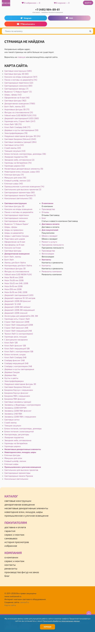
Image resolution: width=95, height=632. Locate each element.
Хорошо (47, 627)
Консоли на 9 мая (12, 247)
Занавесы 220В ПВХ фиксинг (17, 410)
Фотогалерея (48, 253)
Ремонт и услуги (49, 242)
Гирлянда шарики (12, 446)
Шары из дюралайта (14, 233)
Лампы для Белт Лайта (15, 262)
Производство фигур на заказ (21, 572)
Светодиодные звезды (14, 221)
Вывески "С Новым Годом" (16, 224)
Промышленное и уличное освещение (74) (24, 186)
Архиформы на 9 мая (14, 245)
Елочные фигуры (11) (14, 174)
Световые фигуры (12, 250)
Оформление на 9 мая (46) (16, 97)
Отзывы (45, 212)
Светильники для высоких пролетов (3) (22, 189)
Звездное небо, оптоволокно (17, 440)
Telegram (25, 18)
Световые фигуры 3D (14, 206)
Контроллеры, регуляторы (16, 434)
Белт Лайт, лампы (12, 256)
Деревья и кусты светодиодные (19, 369)
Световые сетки (11, 419)
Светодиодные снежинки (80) (18, 85)
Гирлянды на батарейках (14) (18, 163)
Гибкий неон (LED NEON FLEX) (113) (20, 115)
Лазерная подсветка (14, 437)
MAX (69, 18)
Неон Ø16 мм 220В (13, 289)
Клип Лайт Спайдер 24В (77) (17, 127)
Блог (44, 218)
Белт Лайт (9, 259)
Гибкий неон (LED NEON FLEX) (18, 274)
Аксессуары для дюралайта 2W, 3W (21, 316)
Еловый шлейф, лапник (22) (17, 180)
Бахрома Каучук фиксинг (16, 393)
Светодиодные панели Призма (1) (20, 195)
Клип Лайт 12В (11, 342)
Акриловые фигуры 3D (15, 268)
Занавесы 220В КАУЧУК (15, 408)
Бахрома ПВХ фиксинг (14, 399)
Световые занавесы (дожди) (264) (20, 142)
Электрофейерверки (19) (15, 133)
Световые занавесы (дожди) (17, 402)
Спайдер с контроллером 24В (18, 366)
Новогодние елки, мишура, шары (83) (22, 171)
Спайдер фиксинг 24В (14, 360)
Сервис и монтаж (14, 534)
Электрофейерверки (14, 381)
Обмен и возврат (50, 236)
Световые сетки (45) (14, 145)
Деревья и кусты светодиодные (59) (21, 130)
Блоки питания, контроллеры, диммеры (23, 428)
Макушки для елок (13, 458)
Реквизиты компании (52, 271)
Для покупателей (50, 230)
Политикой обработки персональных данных (61, 621)
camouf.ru (24, 602)
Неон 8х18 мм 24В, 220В (15, 292)
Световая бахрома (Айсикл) (17, 387)
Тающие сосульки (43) (14, 151)
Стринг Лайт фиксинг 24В (16, 327)
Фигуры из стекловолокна (16, 271)
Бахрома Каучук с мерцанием (18, 390)
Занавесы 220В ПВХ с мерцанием (20, 416)
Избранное (10, 545)
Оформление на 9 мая (14, 242)
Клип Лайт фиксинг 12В (15, 345)
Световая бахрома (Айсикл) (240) (20, 139)
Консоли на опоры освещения (18, 209)
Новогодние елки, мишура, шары (20, 452)
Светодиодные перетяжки (16, 215)
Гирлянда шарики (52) (14, 165)
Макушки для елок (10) (15, 177)
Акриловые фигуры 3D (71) (16, 109)
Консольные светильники (16, 479)
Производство (48, 209)
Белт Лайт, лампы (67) (14, 106)
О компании (47, 203)
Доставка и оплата (50, 224)
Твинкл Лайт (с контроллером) (18, 333)
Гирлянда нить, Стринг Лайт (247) (19, 121)
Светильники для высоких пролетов (21, 470)
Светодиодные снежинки (16, 218)
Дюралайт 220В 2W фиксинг (17, 301)
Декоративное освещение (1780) (19, 103)
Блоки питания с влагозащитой (19, 431)
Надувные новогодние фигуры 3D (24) (22, 136)
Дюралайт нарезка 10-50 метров (19, 298)
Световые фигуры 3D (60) (16, 74)
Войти (88, 3)
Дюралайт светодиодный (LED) (18, 295)
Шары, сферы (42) (13, 94)
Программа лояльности (53, 245)
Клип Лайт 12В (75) (13, 124)
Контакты (46, 259)
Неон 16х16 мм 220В (13, 277)
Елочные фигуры (12, 455)
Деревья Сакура (12, 372)
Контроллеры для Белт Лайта (18, 265)
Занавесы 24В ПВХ (13, 413)
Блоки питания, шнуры (15, 354)
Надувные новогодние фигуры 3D (20, 384)
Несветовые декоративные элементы (22, 449)
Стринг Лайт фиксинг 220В (16, 322)
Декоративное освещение (17, 253)
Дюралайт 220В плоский (15, 313)
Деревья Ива (10, 375)
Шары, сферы (10, 227)
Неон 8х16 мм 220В (13, 286)
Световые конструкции (15, 203)
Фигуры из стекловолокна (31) (18, 112)
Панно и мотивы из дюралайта (18, 212)
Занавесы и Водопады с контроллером (22, 405)
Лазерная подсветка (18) (16, 157)
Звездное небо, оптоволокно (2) (19, 160)
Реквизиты (10, 568)
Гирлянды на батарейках (16, 443)
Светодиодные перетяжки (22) (18, 83)
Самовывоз (10, 538)
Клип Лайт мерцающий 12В (17, 348)
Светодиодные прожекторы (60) (19, 192)
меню (6, 3)
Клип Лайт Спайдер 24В (15, 357)
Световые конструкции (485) (18, 71)
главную (21, 57)
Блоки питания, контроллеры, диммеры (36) (25, 154)
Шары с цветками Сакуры (16, 236)
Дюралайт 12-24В (12, 304)
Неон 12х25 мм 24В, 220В (16, 283)
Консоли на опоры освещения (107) (20, 77)
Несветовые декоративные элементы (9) (23, 168)
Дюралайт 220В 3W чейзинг (17, 307)
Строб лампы (10, 422)
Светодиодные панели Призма (18, 476)
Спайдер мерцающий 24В (16, 363)
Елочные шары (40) (13, 183)
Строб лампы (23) (12, 148)
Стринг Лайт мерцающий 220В (18, 325)
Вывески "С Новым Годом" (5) (18, 91)
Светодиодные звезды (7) (16, 88)
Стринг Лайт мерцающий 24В (18, 330)
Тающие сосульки (12, 425)
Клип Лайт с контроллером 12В (18, 351)
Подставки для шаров (14, 239)
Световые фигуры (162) (15, 100)
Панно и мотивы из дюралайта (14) (20, 80)
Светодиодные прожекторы (17, 473)
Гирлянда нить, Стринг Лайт (17, 319)
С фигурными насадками (16, 339)
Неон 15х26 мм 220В (14, 280)
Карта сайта (10, 605)
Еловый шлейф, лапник (15, 461)
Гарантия (9, 530)
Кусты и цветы (11, 378)
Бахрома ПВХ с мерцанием (17, 396)
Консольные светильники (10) (18, 198)
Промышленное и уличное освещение (22, 467)
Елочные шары (11, 464)
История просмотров (16, 541)
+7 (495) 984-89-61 (47, 9)
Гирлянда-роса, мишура (15, 336)
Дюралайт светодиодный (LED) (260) (21, 118)
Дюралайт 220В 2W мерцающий (19, 310)
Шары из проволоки (13, 230)
